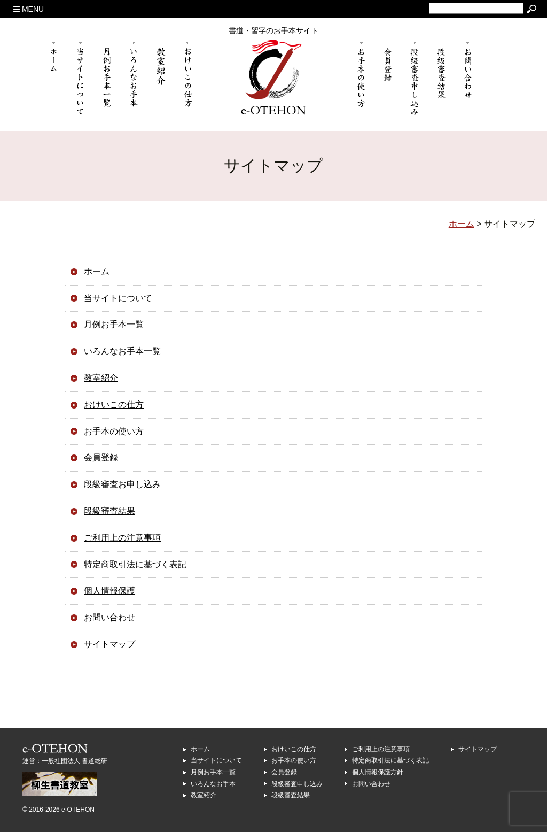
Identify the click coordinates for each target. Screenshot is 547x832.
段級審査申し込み (297, 784)
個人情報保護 (109, 590)
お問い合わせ (109, 617)
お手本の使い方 (114, 431)
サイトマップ (109, 644)
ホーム (97, 271)
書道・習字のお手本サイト (273, 30)
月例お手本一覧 (114, 324)
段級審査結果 (109, 510)
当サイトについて (118, 298)
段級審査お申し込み (122, 484)
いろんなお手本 (213, 784)
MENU (28, 9)
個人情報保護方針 (377, 772)
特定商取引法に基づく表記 (135, 564)
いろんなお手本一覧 (122, 351)
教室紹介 (101, 377)
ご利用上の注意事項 (122, 537)
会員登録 (101, 457)
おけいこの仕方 (114, 404)
